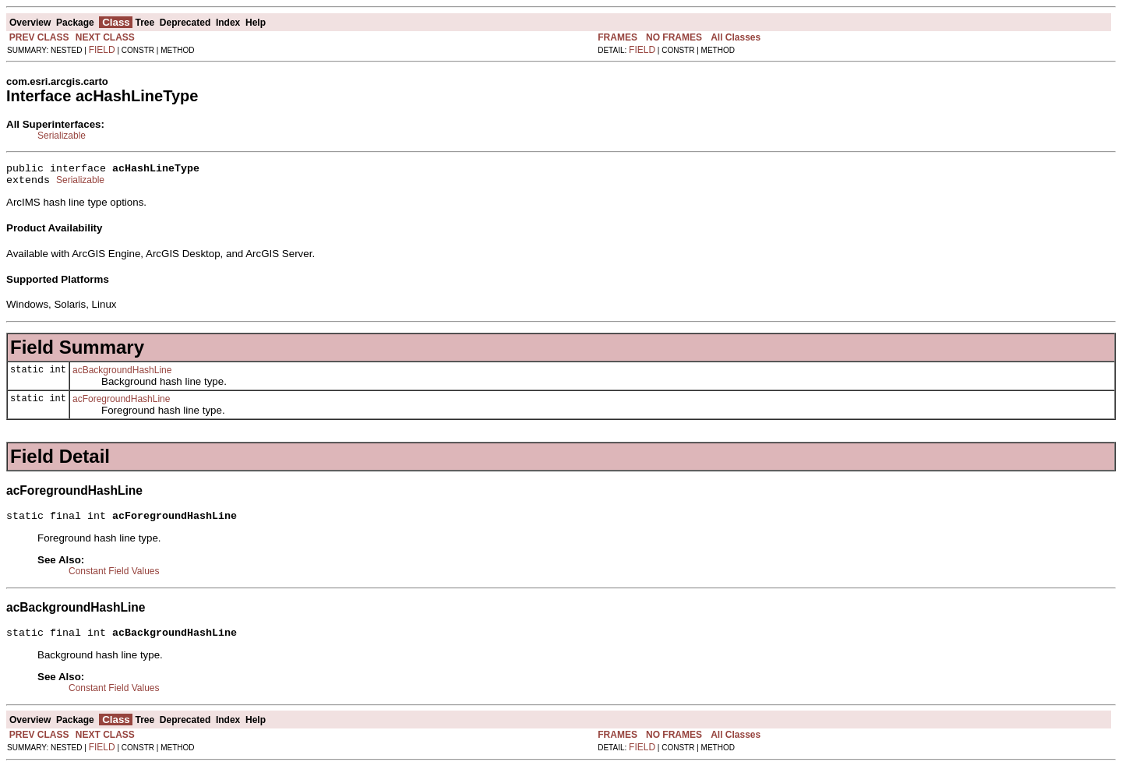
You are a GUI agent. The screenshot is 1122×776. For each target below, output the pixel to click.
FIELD (102, 49)
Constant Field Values (114, 578)
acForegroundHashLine (121, 403)
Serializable (61, 135)
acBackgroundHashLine (121, 374)
